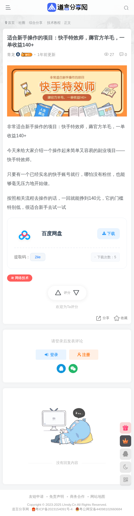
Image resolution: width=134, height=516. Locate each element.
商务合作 (77, 496)
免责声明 (56, 496)
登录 (51, 354)
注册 (83, 354)
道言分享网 (20, 509)
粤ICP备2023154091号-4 (52, 509)
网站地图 (97, 496)
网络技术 (20, 278)
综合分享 (35, 23)
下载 (108, 233)
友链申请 (36, 496)
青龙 (11, 54)
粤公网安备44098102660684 (98, 509)
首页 (10, 23)
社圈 (21, 23)
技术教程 (53, 23)
